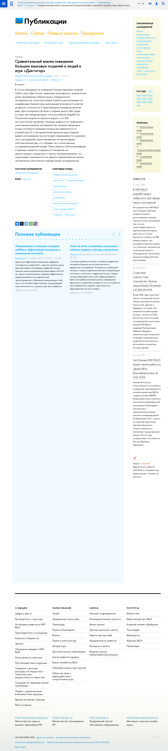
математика (142, 64)
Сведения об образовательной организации (32, 684)
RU (139, 3)
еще (138, 105)
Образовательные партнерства (69, 667)
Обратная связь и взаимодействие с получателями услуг (63, 676)
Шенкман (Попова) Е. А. (40, 80)
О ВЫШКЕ (21, 608)
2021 (150, 98)
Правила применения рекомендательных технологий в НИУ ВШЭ (78, 742)
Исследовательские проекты (105, 619)
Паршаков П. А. (21, 80)
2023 (138, 98)
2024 (149, 95)
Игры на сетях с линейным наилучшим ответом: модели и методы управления (94, 247)
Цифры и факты (23, 613)
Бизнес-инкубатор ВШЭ (64, 662)
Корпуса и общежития (27, 638)
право (139, 70)
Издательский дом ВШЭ (139, 619)
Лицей (55, 613)
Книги (21, 33)
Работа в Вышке (23, 704)
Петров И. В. (75, 254)
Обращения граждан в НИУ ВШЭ (29, 651)
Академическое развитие (103, 640)
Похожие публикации (37, 234)
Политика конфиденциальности (30, 742)
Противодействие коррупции (31, 662)
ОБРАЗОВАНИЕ (61, 608)
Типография (133, 629)
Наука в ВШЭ (111, 42)
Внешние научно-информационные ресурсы (104, 653)
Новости (139, 179)
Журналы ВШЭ (134, 640)
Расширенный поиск (54, 42)
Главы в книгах (62, 33)
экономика (141, 73)
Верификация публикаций (28, 42)
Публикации (45, 21)
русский (27, 179)
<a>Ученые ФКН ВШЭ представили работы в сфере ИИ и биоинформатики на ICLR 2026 (147, 368)
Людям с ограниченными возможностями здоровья (28, 693)
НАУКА (94, 608)
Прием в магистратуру (64, 640)
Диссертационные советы (104, 629)
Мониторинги (97, 624)
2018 (150, 101)
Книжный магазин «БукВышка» (142, 624)
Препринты (92, 33)
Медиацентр (133, 635)
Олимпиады (58, 624)
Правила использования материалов (84, 42)
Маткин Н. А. (57, 80)
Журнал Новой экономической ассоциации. (34, 76)
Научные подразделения (103, 613)
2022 (144, 98)
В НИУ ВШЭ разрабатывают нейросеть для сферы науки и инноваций (146, 196)
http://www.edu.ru (99, 717)
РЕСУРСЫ (133, 608)
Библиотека (133, 613)
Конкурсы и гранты (100, 646)
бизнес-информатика (143, 33)
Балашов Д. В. (21, 258)
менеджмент (142, 67)
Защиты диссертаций (101, 635)
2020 (138, 101)
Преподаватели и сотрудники (31, 632)
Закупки (19, 643)
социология (149, 70)
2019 (144, 101)
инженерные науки (145, 54)
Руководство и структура (29, 619)
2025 (144, 95)
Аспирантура (59, 646)
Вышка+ (56, 635)
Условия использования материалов (72, 737)
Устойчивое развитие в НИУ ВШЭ (30, 626)
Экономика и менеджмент (27, 173)
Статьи (37, 33)
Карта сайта (20, 746)
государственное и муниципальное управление (146, 41)
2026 (138, 95)
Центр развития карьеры (65, 657)
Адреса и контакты (45, 737)
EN (143, 3)
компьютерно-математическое (144, 59)
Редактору (156, 737)
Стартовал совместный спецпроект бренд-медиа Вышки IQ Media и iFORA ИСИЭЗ (147, 281)
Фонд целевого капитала (28, 657)
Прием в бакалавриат (63, 629)
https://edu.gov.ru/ (62, 717)
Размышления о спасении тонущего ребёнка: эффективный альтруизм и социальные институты (37, 249)
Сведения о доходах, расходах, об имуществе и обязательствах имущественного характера (30, 673)
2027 (150, 91)
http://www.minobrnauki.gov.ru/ (31, 717)
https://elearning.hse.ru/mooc (142, 717)
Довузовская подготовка (65, 619)
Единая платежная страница (30, 699)
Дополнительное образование (68, 651)
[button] (49, 239)
